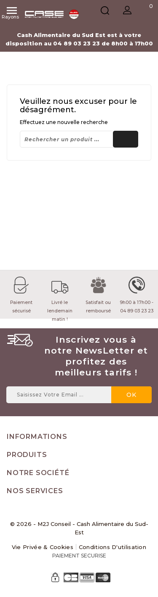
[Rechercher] (79, 139)
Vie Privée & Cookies (42, 547)
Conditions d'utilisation (112, 547)
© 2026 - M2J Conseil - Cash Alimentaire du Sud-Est (79, 528)
